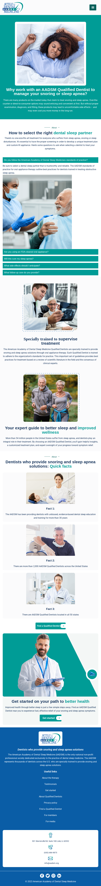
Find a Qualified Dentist (50, 809)
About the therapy (50, 778)
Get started (50, 790)
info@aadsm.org (51, 863)
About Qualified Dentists (50, 796)
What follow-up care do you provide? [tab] (21, 272)
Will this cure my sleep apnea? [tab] (18, 259)
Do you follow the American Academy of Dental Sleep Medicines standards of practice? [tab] (46, 160)
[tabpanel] (50, 206)
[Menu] (92, 7)
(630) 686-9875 (50, 853)
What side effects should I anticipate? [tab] (22, 266)
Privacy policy (50, 802)
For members (50, 815)
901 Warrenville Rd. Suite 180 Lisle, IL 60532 (50, 841)
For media (50, 821)
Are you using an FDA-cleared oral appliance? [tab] (26, 252)
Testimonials (50, 784)
